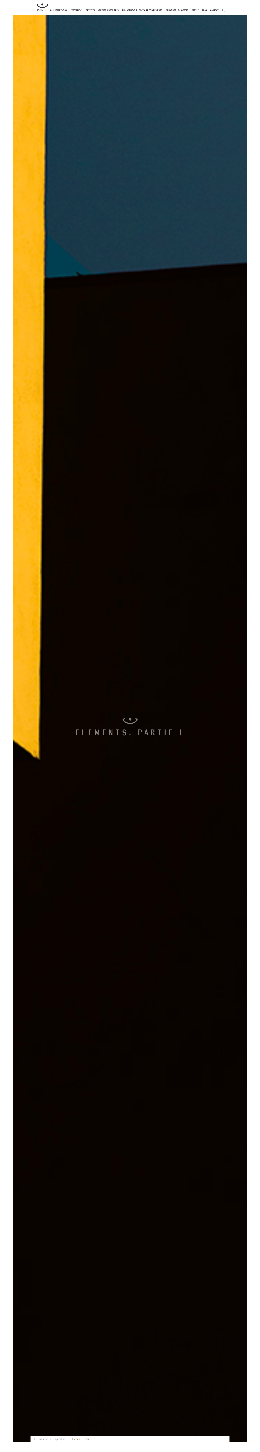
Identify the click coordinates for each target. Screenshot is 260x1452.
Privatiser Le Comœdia (177, 10)
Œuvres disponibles (108, 10)
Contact (214, 10)
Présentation (60, 10)
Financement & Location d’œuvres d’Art (142, 10)
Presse (195, 10)
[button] (223, 12)
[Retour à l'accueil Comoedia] (42, 7)
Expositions (76, 10)
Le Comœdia (41, 1439)
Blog (204, 10)
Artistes (90, 10)
